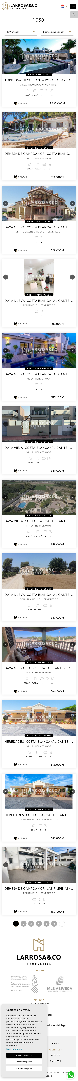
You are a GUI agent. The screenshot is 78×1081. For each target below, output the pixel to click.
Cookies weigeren (24, 1068)
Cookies (55, 1072)
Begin (55, 1043)
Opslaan (20, 103)
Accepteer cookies (24, 1055)
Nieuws (55, 1055)
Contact (55, 1061)
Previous (4, 56)
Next (71, 56)
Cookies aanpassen (24, 1061)
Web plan (65, 1072)
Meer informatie (14, 1049)
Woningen (55, 1049)
